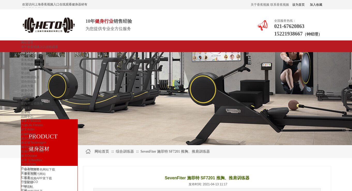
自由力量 (27, 86)
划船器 (25, 68)
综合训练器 (28, 81)
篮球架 (25, 108)
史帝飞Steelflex (31, 160)
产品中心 (27, 51)
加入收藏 (316, 4)
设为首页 (298, 4)
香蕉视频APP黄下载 (35, 64)
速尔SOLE (28, 138)
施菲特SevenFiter (33, 147)
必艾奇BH (28, 129)
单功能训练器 (30, 77)
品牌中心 (27, 116)
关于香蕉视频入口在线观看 (39, 47)
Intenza (26, 186)
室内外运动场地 (32, 103)
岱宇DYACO (29, 182)
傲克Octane (29, 156)
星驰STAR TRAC (32, 151)
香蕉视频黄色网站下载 (36, 55)
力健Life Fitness (32, 125)
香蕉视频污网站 (32, 60)
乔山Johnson (30, 169)
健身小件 (27, 90)
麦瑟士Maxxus (31, 121)
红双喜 (25, 177)
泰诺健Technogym (33, 142)
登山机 (25, 73)
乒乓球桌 (27, 95)
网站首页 (27, 42)
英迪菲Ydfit (28, 173)
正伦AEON (28, 164)
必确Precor (28, 134)
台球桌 (25, 99)
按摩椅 (25, 112)
